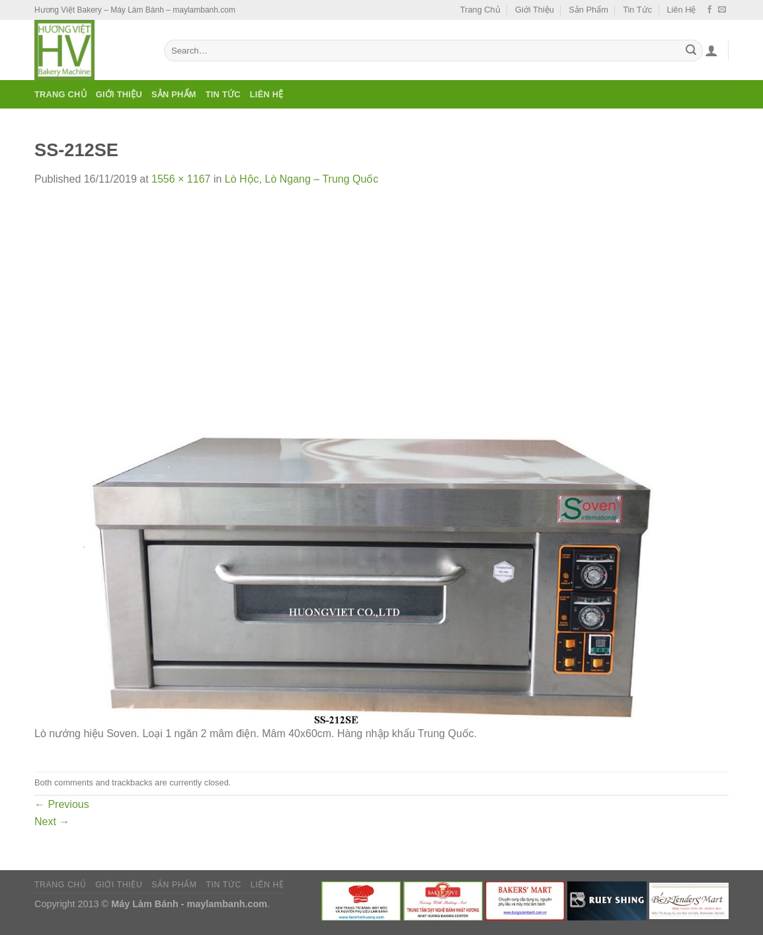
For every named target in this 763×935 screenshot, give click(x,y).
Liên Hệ (681, 10)
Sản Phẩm (588, 10)
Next (51, 821)
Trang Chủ (480, 10)
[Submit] (691, 51)
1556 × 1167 (180, 179)
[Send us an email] (722, 10)
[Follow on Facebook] (709, 10)
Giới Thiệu (534, 10)
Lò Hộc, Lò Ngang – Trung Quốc (302, 179)
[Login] (711, 50)
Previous (61, 804)
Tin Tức (637, 10)
